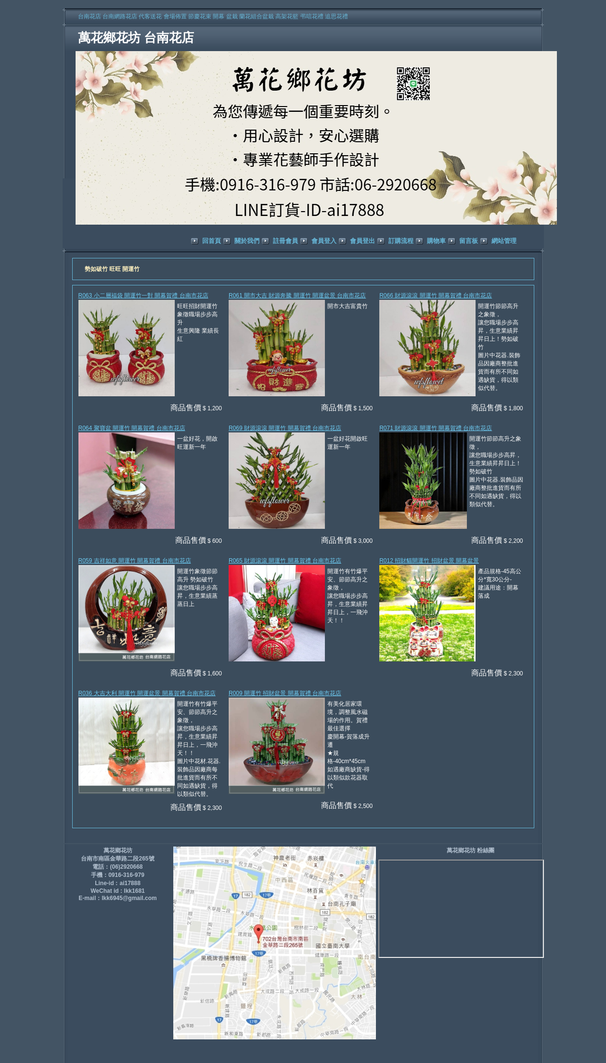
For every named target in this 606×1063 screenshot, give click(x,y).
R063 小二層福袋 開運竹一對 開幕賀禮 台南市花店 (143, 295)
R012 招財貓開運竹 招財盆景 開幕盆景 (429, 560)
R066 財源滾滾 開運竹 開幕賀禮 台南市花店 (435, 295)
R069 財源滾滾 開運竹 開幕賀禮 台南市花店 (285, 428)
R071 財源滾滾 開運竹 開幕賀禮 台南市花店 (435, 428)
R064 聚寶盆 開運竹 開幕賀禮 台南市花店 (131, 428)
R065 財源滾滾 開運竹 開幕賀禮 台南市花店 (285, 560)
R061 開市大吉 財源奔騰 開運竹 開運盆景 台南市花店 (297, 295)
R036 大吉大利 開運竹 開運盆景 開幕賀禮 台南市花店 (147, 693)
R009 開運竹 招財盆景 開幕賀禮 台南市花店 (285, 693)
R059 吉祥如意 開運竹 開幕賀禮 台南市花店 (134, 560)
